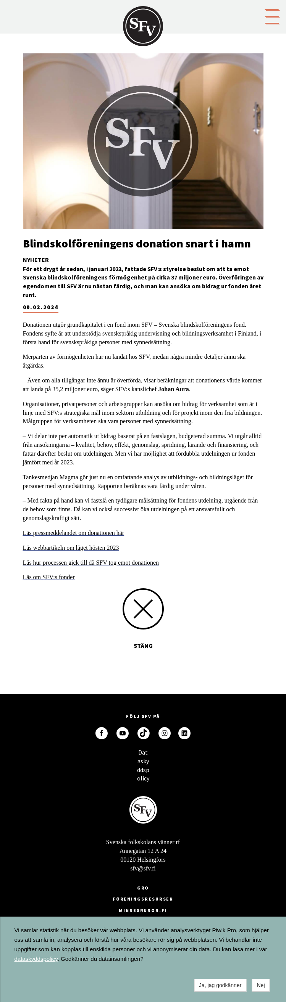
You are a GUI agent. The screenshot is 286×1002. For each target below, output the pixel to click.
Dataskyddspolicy (143, 754)
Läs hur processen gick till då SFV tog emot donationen (91, 562)
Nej (261, 985)
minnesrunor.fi (143, 910)
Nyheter (36, 259)
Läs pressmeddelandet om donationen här (73, 533)
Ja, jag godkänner (220, 985)
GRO (143, 888)
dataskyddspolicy (36, 958)
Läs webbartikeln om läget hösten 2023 (71, 547)
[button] (272, 16)
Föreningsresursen (143, 899)
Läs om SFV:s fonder (49, 577)
